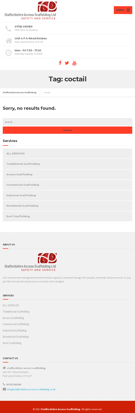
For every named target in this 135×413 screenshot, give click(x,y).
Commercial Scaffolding (22, 184)
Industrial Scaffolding (21, 195)
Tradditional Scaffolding (23, 163)
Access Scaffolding (19, 174)
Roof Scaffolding (18, 216)
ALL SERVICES (15, 153)
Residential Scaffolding (22, 205)
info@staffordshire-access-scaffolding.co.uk (31, 389)
